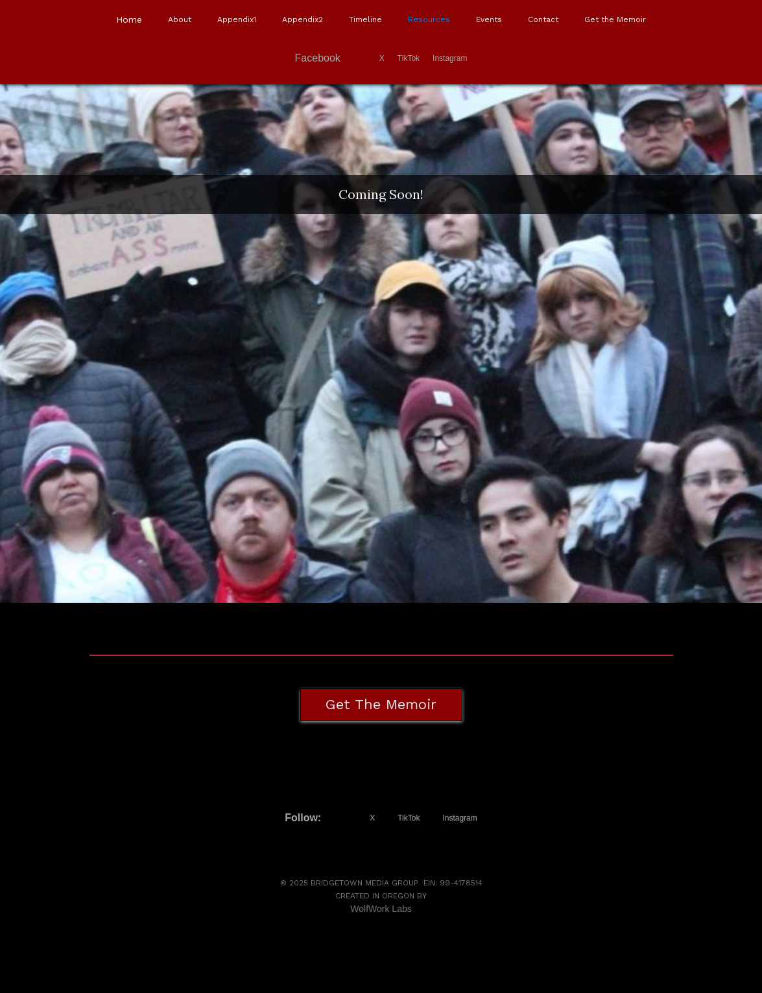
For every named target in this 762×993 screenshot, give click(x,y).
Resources (429, 19)
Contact (543, 19)
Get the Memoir (615, 19)
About (179, 19)
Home (129, 19)
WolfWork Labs (380, 909)
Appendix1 (236, 19)
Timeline (365, 19)
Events (489, 19)
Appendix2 (302, 19)
